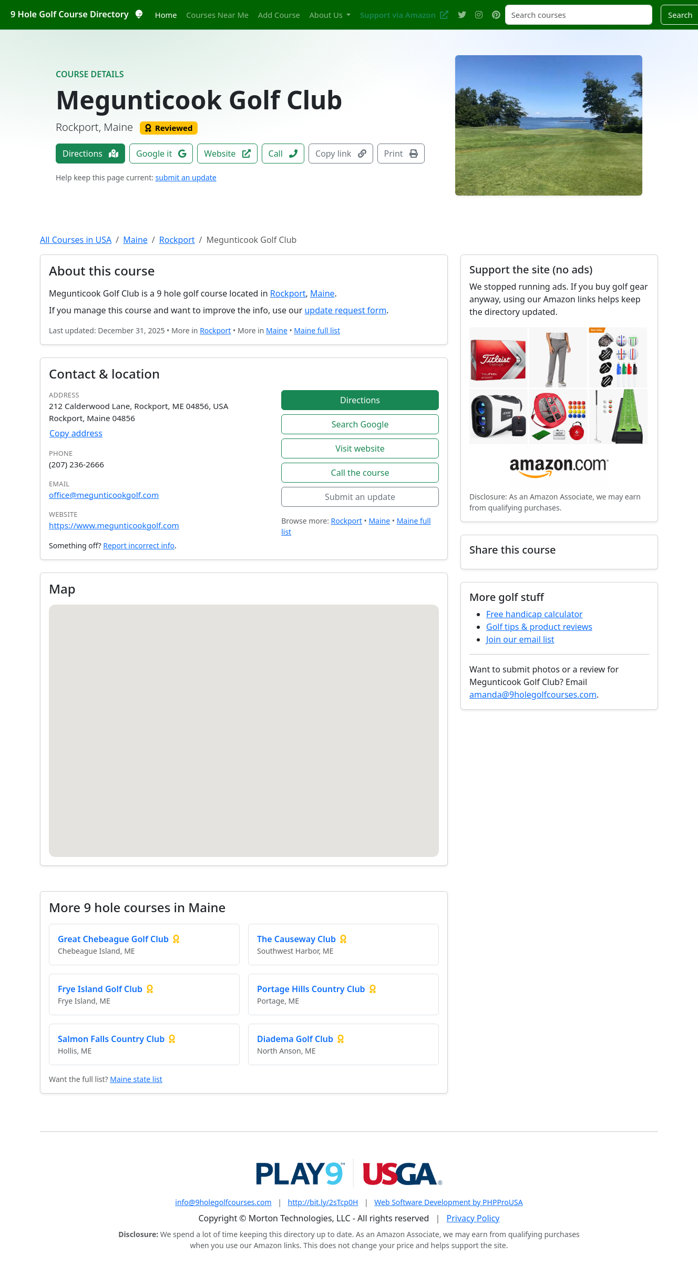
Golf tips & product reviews (539, 626)
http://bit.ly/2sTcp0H (323, 1202)
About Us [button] (326, 14)
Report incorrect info (138, 545)
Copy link (340, 153)
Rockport (177, 240)
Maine (135, 240)
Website (227, 153)
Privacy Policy (473, 1218)
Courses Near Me (217, 14)
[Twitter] (462, 15)
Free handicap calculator (534, 614)
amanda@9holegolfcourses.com (533, 694)
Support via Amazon (404, 14)
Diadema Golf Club (295, 1039)
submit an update (186, 177)
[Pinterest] (496, 15)
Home (166, 14)
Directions (90, 153)
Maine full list (317, 330)
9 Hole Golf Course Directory (76, 14)
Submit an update (360, 497)
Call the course (360, 472)
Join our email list (520, 639)
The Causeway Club (296, 939)
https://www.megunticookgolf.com (114, 525)
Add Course (279, 14)
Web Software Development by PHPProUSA (448, 1202)
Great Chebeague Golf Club (113, 939)
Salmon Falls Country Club (111, 1039)
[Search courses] (578, 15)
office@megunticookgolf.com (104, 494)
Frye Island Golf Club (100, 989)
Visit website (360, 448)
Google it (161, 153)
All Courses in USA (75, 240)
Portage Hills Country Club (311, 989)
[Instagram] (478, 15)
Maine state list (136, 1079)
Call (283, 153)
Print (401, 153)
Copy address (75, 433)
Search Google (360, 424)
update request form (345, 310)
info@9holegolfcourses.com (223, 1202)
